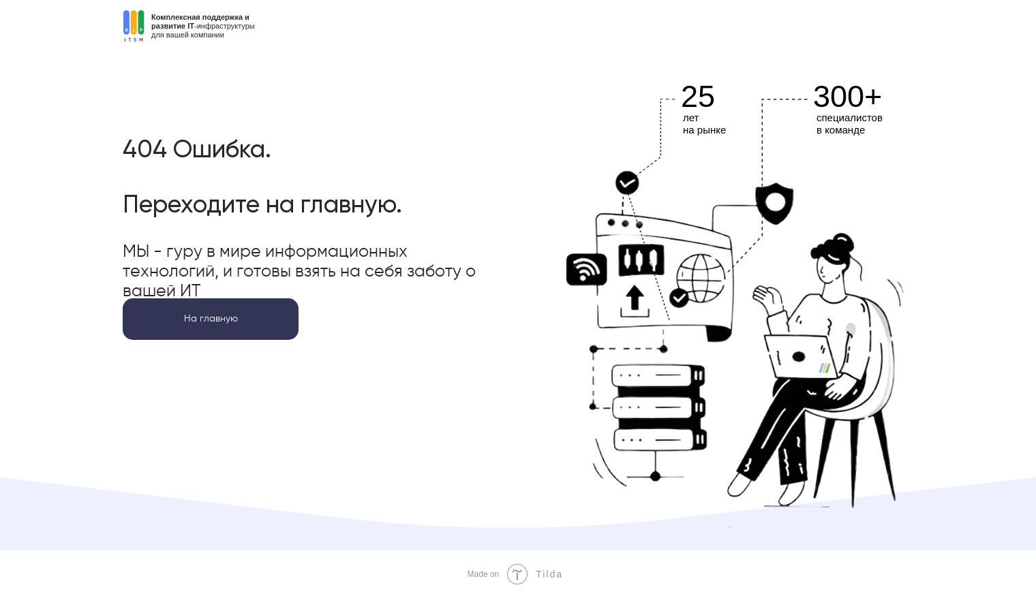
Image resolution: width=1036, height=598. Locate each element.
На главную (211, 319)
